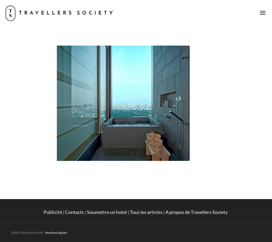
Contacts (74, 212)
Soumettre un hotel (107, 212)
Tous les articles (146, 212)
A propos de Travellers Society (196, 212)
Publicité (53, 212)
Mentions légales (56, 232)
